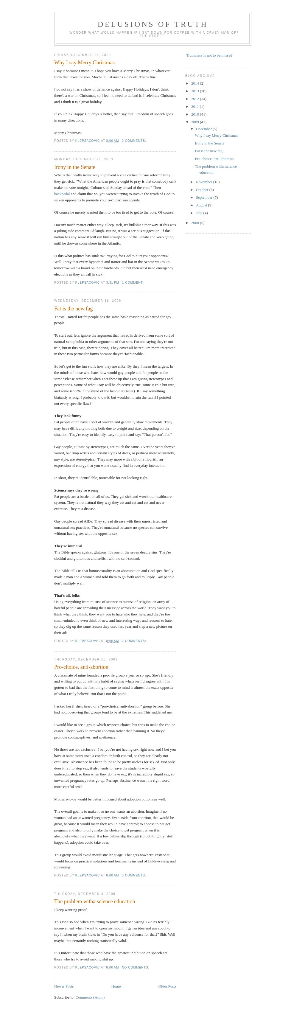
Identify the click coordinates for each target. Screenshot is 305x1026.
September (205, 197)
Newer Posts (64, 986)
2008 (195, 222)
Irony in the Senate (74, 167)
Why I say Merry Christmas (84, 63)
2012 (195, 99)
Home (116, 986)
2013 (195, 91)
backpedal (62, 194)
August (202, 205)
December (204, 129)
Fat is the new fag (73, 309)
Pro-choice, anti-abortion (81, 667)
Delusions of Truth (153, 24)
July (199, 213)
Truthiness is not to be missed (209, 55)
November (204, 182)
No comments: (136, 967)
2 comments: (134, 140)
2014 (195, 83)
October (202, 189)
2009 (195, 122)
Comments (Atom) (90, 997)
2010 (195, 114)
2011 (195, 106)
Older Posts (167, 986)
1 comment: (133, 282)
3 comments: (134, 875)
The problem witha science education (94, 901)
